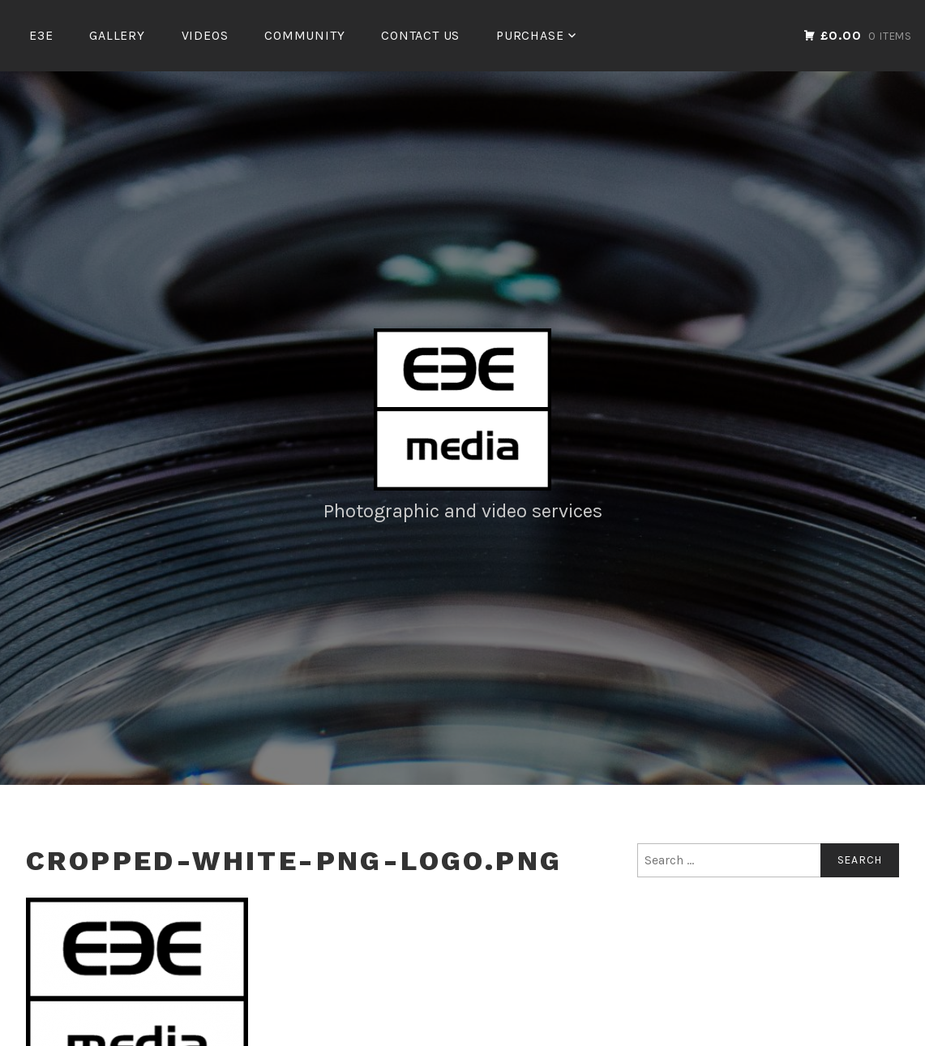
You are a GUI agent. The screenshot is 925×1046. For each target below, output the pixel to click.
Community (304, 35)
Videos (205, 35)
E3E (41, 35)
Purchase (529, 35)
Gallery (117, 35)
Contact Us (420, 35)
